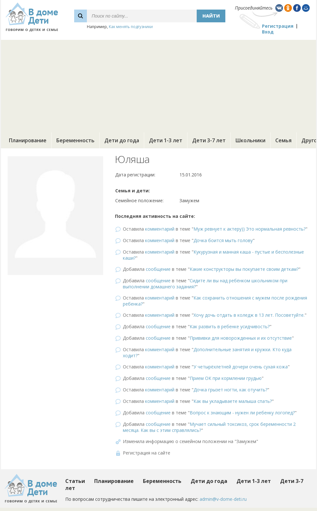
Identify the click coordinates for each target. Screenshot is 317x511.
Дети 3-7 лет (209, 140)
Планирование (27, 140)
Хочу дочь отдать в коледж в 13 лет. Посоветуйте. (249, 315)
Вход (268, 32)
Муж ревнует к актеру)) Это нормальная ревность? (250, 229)
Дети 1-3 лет (165, 140)
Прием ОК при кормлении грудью (226, 378)
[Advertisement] (158, 84)
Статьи (75, 481)
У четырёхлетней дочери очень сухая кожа (241, 367)
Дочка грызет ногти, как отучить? (230, 390)
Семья (283, 140)
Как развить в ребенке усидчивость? (230, 326)
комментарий (159, 229)
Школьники (250, 140)
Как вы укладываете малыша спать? (233, 401)
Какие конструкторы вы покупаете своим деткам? (244, 269)
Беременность (75, 140)
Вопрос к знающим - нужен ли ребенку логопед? (242, 413)
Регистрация (277, 26)
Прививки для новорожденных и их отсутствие (241, 338)
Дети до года (121, 140)
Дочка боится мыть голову (223, 240)
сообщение (158, 269)
